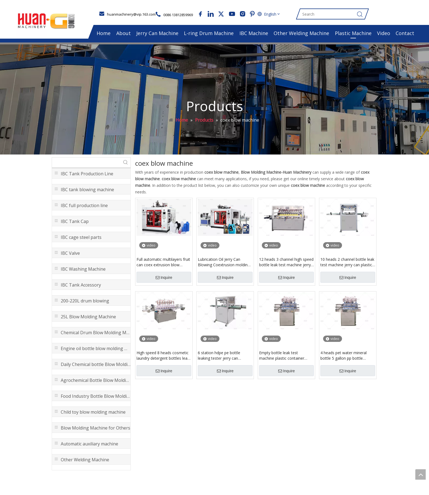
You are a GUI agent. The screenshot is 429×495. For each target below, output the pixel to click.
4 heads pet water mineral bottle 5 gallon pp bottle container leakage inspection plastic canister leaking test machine (345, 355)
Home (104, 33)
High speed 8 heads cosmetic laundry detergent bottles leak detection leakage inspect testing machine (163, 355)
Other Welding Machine (301, 33)
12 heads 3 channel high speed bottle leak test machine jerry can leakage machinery (286, 262)
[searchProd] (86, 162)
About (123, 33)
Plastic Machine (353, 33)
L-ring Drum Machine (209, 33)
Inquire (164, 277)
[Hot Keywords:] (126, 162)
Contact (405, 33)
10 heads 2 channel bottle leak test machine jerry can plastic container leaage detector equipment (347, 262)
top (420, 474)
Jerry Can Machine (157, 33)
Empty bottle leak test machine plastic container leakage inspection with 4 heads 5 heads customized (282, 355)
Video (383, 33)
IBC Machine (253, 33)
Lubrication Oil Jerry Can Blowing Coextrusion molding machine (224, 262)
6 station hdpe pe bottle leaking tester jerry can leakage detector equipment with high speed (223, 355)
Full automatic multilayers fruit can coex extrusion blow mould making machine (163, 262)
